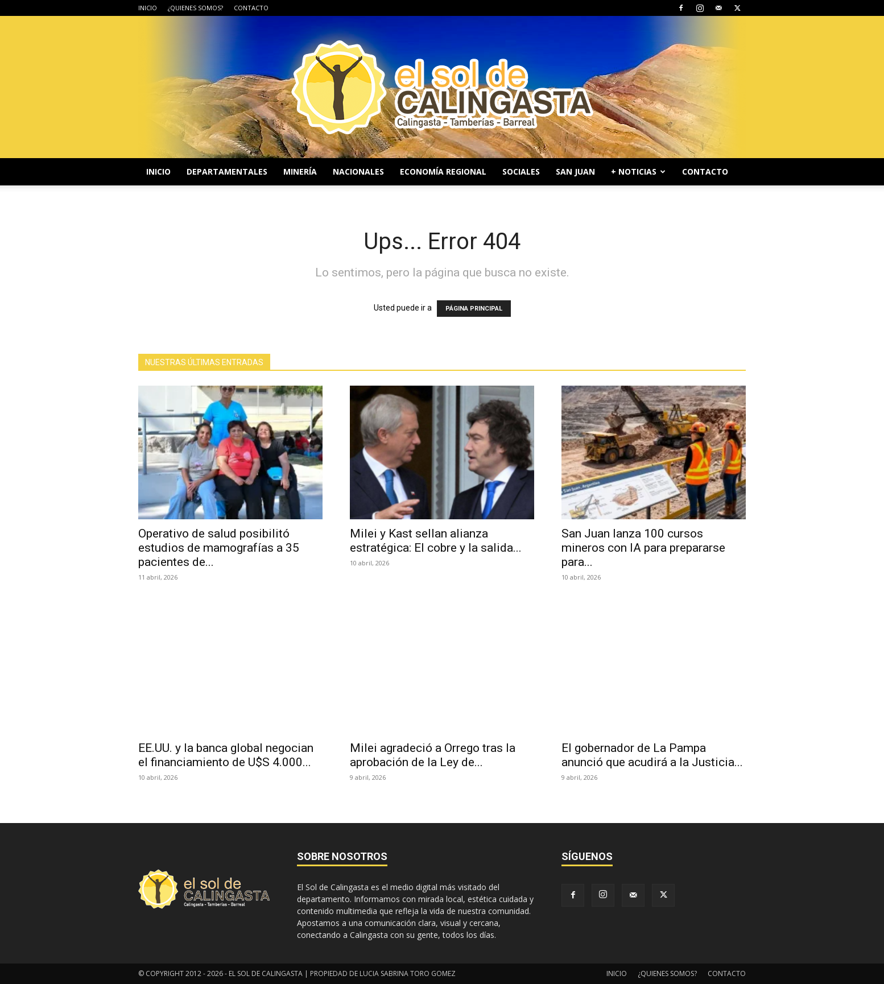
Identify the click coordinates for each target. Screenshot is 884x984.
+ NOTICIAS (638, 171)
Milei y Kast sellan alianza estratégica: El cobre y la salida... (436, 541)
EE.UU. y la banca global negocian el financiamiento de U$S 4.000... (225, 755)
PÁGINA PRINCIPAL (473, 308)
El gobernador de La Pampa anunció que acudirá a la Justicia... (652, 755)
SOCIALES (521, 171)
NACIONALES (358, 171)
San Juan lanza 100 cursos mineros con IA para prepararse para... (643, 548)
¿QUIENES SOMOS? (195, 7)
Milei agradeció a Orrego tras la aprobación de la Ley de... (432, 755)
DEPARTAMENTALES (227, 171)
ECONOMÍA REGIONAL (443, 171)
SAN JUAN (575, 171)
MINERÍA (300, 171)
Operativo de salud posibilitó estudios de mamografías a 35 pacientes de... (218, 548)
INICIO (147, 7)
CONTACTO (251, 7)
